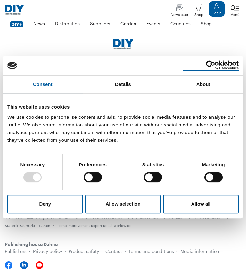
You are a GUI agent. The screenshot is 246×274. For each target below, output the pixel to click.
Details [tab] (123, 84)
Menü (235, 12)
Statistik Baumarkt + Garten (27, 226)
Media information (199, 251)
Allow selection (122, 204)
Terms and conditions (151, 251)
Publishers (16, 251)
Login (217, 10)
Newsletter (179, 12)
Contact (113, 251)
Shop (199, 12)
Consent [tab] (43, 84)
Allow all (201, 204)
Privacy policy (47, 251)
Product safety (84, 251)
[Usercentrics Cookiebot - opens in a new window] (211, 65)
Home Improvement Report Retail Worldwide (94, 226)
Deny (45, 204)
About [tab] (203, 84)
